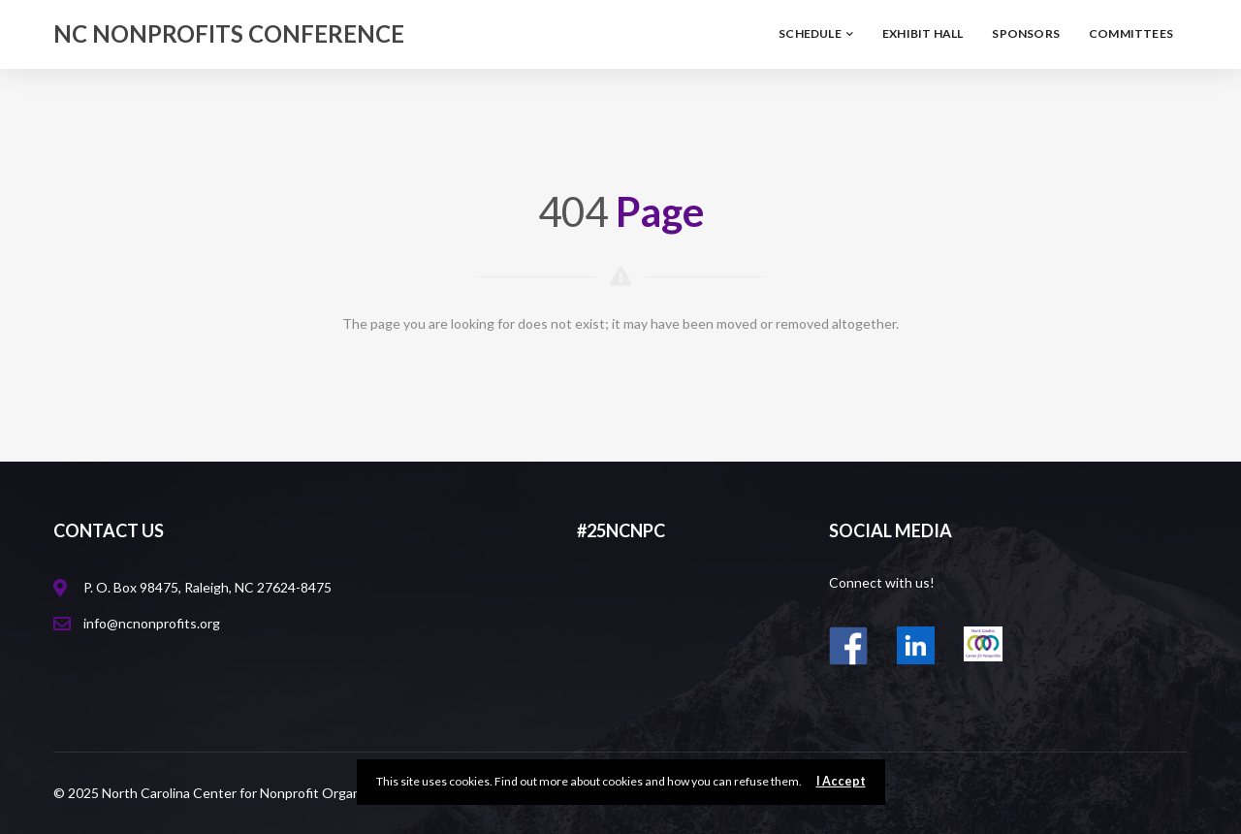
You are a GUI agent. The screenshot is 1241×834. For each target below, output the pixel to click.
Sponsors (1026, 33)
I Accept (841, 781)
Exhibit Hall (922, 33)
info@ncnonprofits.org (151, 623)
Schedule (816, 33)
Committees (1131, 33)
